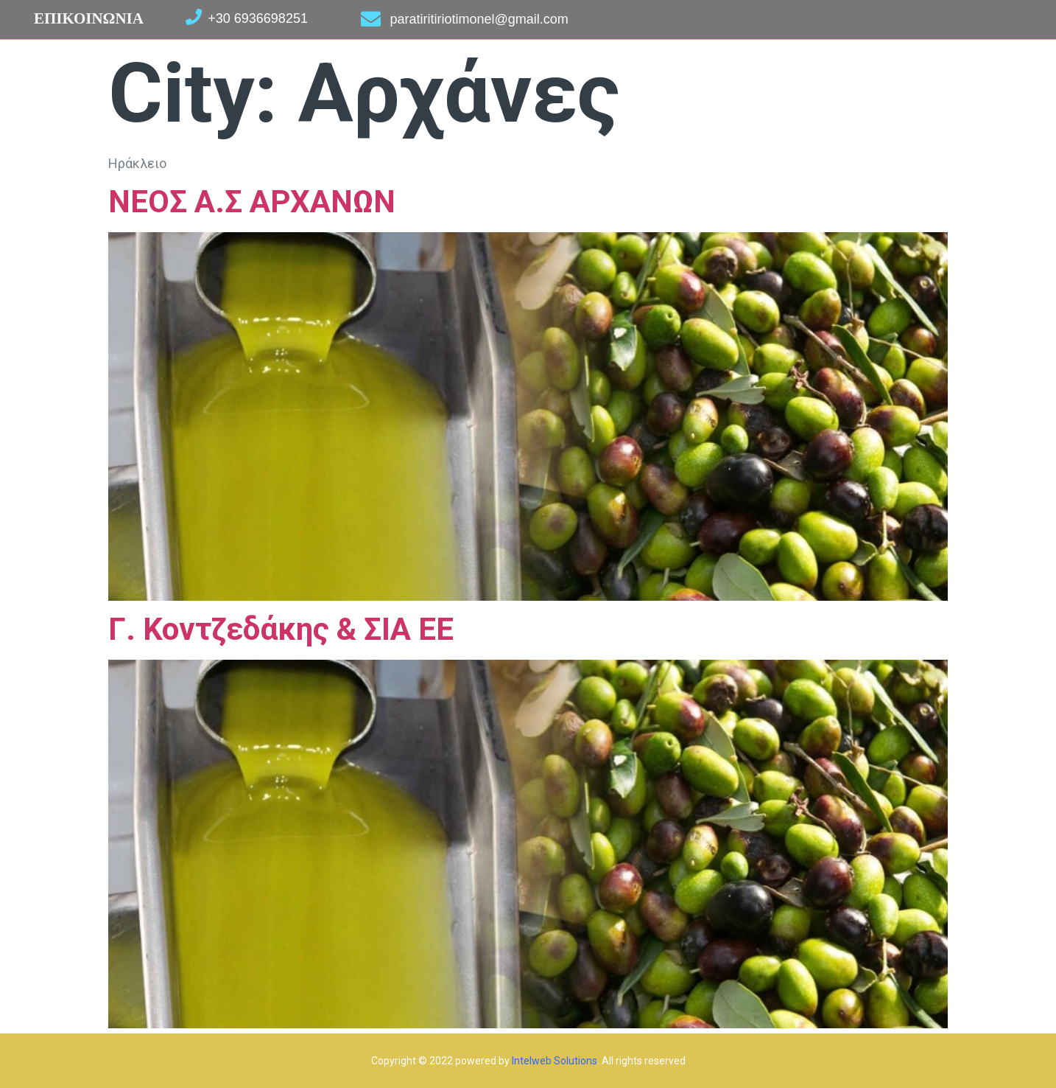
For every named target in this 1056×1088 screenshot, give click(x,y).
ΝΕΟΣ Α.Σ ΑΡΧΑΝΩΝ (251, 202)
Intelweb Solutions (554, 1061)
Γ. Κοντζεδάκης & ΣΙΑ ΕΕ (281, 629)
